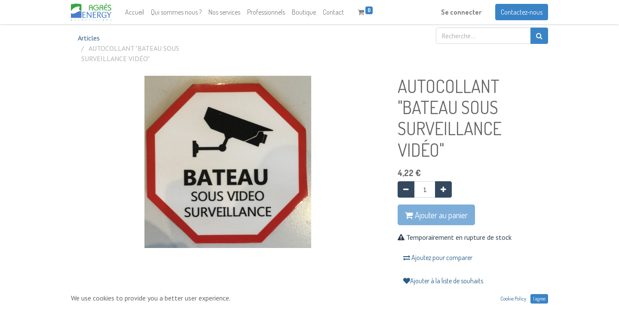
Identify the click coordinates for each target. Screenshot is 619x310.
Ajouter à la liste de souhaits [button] (443, 280)
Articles (89, 38)
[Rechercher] (539, 36)
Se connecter (461, 12)
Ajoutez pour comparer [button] (437, 257)
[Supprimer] (406, 189)
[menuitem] (134, 12)
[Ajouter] (443, 189)
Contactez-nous (521, 12)
